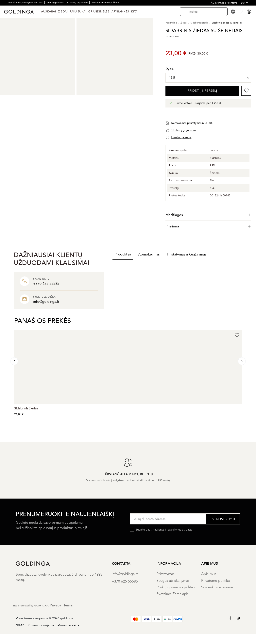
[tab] (208, 215)
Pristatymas (166, 573)
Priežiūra (208, 226)
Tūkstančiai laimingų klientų (105, 2)
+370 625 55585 (125, 581)
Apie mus (208, 573)
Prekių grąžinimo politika (176, 587)
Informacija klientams (226, 2)
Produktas (122, 254)
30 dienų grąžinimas (77, 2)
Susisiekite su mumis (217, 587)
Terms (68, 605)
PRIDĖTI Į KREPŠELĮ (202, 91)
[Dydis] (208, 78)
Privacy (55, 605)
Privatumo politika (215, 580)
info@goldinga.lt (125, 573)
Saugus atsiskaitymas (173, 580)
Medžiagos (208, 214)
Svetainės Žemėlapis (173, 593)
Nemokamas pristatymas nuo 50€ (25, 2)
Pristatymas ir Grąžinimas (186, 254)
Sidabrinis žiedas (26, 408)
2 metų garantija (55, 2)
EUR (244, 2)
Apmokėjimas (149, 254)
